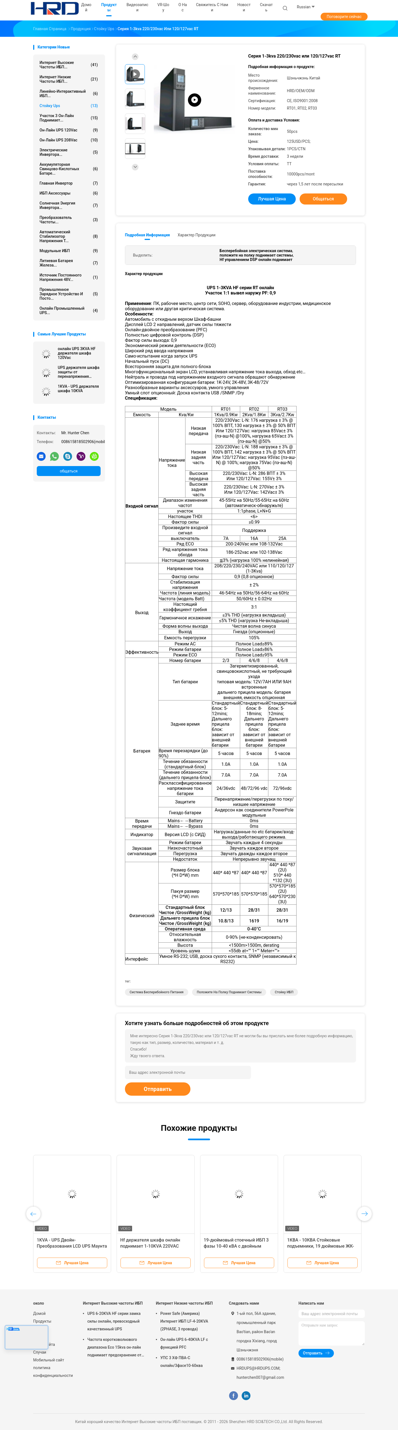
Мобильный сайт (48, 1360)
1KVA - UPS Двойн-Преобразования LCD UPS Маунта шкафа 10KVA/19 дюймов (72, 1246)
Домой (39, 1313)
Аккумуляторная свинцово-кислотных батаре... (69, 168)
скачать (266, 7)
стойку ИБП (284, 992)
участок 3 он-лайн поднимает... (69, 117)
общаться (68, 471)
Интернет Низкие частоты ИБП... (69, 79)
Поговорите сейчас (344, 16)
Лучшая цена (272, 198)
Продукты (42, 1321)
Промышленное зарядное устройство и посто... (69, 294)
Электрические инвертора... (69, 152)
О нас (38, 1329)
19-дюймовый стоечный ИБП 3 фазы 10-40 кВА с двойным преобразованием (236, 1246)
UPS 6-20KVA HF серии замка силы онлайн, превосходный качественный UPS (114, 1321)
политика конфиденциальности (52, 1372)
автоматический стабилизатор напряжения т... (69, 236)
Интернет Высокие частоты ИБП (113, 1303)
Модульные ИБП (69, 251)
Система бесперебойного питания (157, 992)
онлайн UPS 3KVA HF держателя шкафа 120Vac (77, 353)
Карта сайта (44, 1344)
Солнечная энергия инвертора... (69, 205)
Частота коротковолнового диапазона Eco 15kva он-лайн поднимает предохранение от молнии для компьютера (114, 1348)
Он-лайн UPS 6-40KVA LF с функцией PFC (184, 1343)
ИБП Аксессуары (69, 193)
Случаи (39, 1352)
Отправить (158, 1089)
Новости (41, 1337)
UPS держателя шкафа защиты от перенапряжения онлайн (79, 372)
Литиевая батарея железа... (69, 262)
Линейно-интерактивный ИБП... (69, 93)
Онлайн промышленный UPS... (69, 310)
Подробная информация (147, 235)
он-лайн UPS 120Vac (69, 130)
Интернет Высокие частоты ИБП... (69, 64)
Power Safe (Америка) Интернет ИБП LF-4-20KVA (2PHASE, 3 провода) (184, 1321)
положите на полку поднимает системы (229, 992)
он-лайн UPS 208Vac (69, 140)
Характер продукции (197, 235)
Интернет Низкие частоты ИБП (184, 1303)
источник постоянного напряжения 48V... (69, 277)
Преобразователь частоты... (69, 219)
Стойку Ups (69, 105)
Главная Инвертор (69, 183)
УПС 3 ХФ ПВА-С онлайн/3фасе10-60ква (181, 1362)
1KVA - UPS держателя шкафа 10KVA (78, 388)
